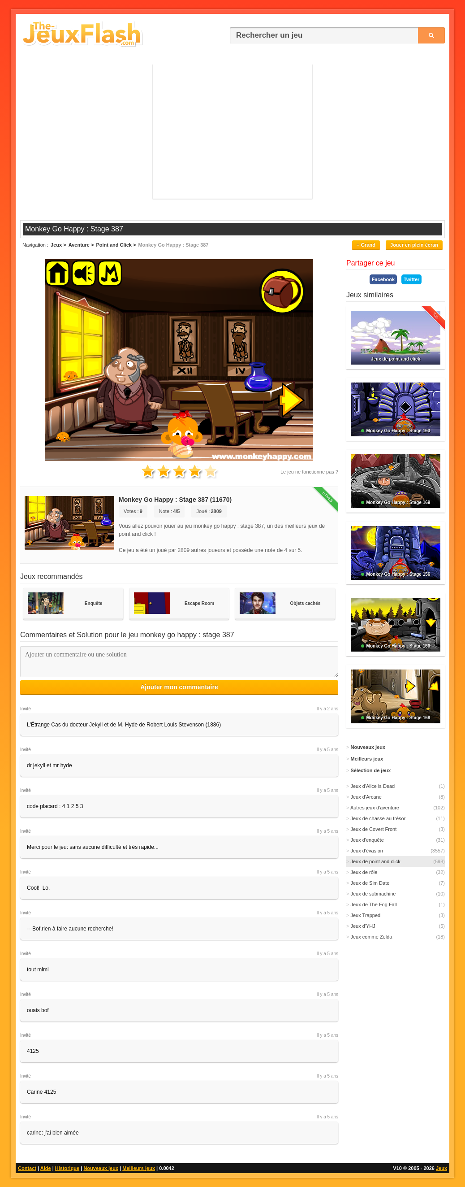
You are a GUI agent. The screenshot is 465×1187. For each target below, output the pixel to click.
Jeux (441, 1168)
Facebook (383, 279)
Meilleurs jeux (138, 1168)
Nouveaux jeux (100, 1168)
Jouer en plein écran (414, 245)
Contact (27, 1168)
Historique (67, 1168)
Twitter (411, 279)
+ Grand (366, 245)
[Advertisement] (232, 131)
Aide (45, 1168)
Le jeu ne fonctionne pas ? (309, 471)
